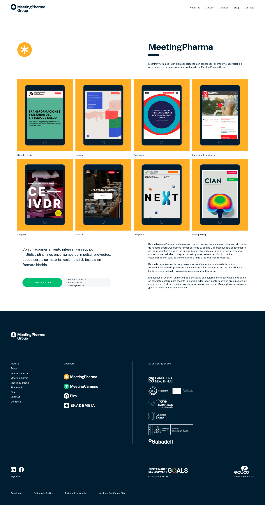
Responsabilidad (20, 373)
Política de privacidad (76, 493)
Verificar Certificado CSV (112, 493)
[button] (195, 8)
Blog (236, 7)
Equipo (14, 368)
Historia (15, 363)
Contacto (249, 7)
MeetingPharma (19, 378)
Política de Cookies (43, 493)
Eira (13, 392)
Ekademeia (17, 387)
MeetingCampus (20, 382)
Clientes (223, 7)
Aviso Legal (16, 493)
